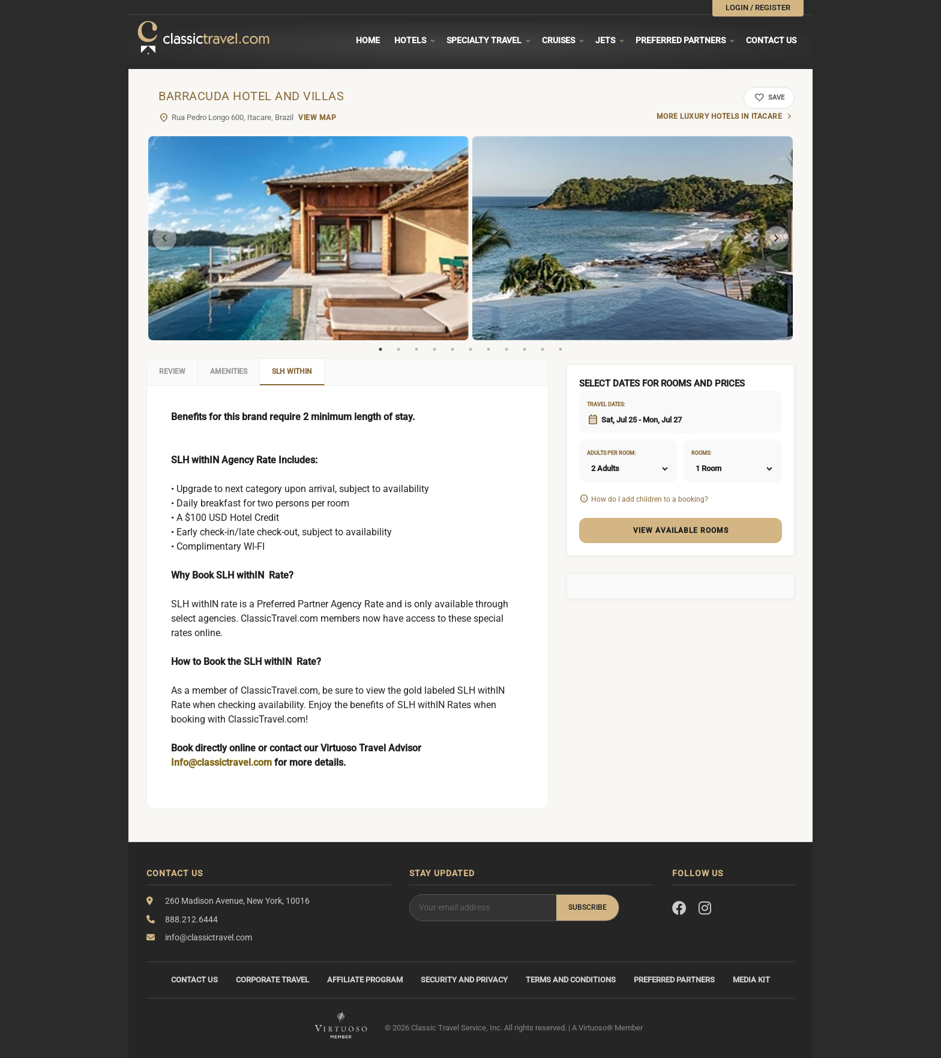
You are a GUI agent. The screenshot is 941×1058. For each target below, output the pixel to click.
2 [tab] (398, 349)
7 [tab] (489, 349)
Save (769, 97)
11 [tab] (561, 349)
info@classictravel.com (208, 937)
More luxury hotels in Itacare (720, 116)
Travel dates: (602, 404)
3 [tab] (416, 349)
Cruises (558, 40)
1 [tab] (380, 349)
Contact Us (771, 40)
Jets (605, 40)
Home (368, 40)
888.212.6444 (191, 919)
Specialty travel (484, 40)
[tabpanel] (308, 238)
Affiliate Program (365, 979)
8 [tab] (507, 349)
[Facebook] (679, 908)
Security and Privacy (464, 979)
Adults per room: (602, 453)
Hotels (410, 40)
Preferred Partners (681, 40)
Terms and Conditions (571, 979)
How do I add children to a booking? (649, 499)
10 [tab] (543, 349)
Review (172, 371)
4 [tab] (434, 349)
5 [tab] (452, 349)
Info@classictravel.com (221, 762)
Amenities (228, 371)
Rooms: (701, 453)
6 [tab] (470, 349)
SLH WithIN (292, 371)
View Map (317, 117)
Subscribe (587, 907)
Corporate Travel (272, 979)
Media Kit (751, 979)
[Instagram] (705, 908)
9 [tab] (525, 349)
